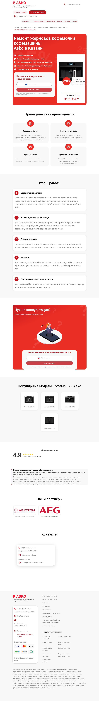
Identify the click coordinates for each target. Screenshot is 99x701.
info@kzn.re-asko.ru (27, 555)
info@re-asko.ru (21, 616)
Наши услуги (47, 617)
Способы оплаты (48, 626)
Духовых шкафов (64, 636)
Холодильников (64, 648)
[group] (25, 511)
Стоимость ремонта (49, 596)
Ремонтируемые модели (51, 613)
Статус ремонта (20, 12)
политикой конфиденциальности (63, 367)
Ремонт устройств (38, 21)
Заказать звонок (37, 12)
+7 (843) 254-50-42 (74, 4)
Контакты (67, 21)
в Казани (32, 6)
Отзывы (74, 21)
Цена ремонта (51, 21)
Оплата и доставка (49, 599)
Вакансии (59, 21)
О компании (25, 21)
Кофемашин (47, 642)
